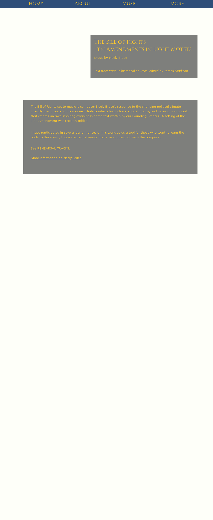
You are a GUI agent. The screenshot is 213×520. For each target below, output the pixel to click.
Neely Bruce (118, 58)
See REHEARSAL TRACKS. (50, 148)
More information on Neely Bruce (56, 158)
